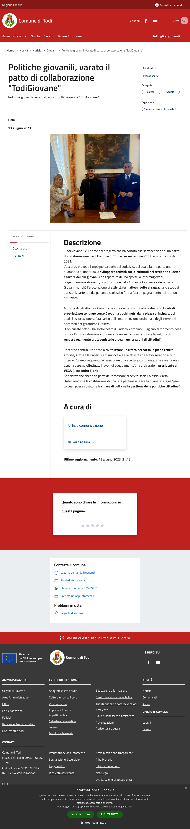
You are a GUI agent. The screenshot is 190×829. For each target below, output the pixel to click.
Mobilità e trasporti (61, 733)
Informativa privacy (108, 766)
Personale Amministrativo (18, 724)
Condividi (150, 68)
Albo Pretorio (104, 759)
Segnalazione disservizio (64, 759)
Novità (23, 50)
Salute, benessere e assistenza (115, 716)
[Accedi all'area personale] (169, 5)
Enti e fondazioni (12, 711)
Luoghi (146, 722)
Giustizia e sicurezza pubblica (114, 697)
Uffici (5, 704)
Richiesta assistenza (62, 773)
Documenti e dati (13, 731)
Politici (6, 717)
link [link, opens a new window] (131, 806)
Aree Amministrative (15, 697)
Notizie (36, 50)
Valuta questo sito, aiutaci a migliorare (95, 638)
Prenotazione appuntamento (67, 753)
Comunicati (149, 697)
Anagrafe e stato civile (63, 690)
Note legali (102, 773)
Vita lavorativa (58, 704)
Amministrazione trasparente (114, 753)
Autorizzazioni (105, 722)
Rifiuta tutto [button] (110, 814)
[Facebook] (141, 20)
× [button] (185, 788)
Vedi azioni (151, 76)
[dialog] (95, 807)
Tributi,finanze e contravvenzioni (116, 704)
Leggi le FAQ (57, 766)
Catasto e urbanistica (62, 721)
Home (10, 50)
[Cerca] (183, 20)
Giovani (51, 50)
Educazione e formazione (111, 690)
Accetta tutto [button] (80, 814)
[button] (95, 823)
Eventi (146, 729)
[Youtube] (150, 20)
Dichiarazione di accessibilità (114, 779)
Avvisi (146, 704)
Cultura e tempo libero (63, 697)
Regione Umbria (12, 5)
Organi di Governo (13, 690)
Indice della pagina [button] (23, 236)
